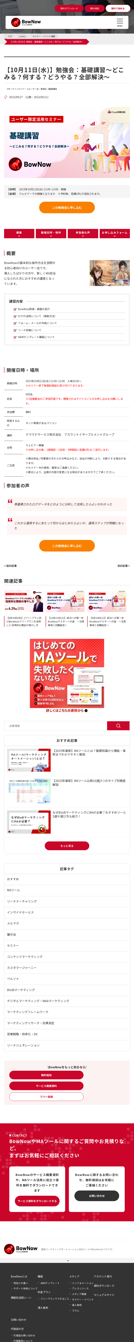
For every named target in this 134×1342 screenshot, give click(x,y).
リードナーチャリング (22, 901)
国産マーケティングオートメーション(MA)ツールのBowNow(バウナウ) (76, 1249)
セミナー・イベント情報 (27, 58)
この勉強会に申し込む (67, 207)
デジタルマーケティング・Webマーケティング (38, 1001)
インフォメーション (83, 1283)
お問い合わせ (97, 1196)
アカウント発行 (103, 1276)
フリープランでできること (54, 1298)
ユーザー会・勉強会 (37, 89)
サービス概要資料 (46, 1086)
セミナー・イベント (83, 1299)
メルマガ (13, 923)
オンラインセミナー (17, 89)
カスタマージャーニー (22, 967)
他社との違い (21, 1283)
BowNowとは (19, 1276)
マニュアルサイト (104, 1295)
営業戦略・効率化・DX (22, 1034)
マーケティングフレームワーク (27, 1012)
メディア (74, 1276)
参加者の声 (83, 232)
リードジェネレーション (23, 1045)
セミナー (13, 945)
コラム (75, 1310)
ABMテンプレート (50, 1283)
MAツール (13, 890)
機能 (40, 1276)
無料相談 (46, 1075)
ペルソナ (13, 978)
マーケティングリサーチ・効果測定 (30, 1023)
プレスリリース (80, 1288)
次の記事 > (123, 566)
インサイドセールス (20, 912)
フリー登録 (46, 1097)
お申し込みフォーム (115, 232)
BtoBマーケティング (21, 990)
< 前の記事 (10, 566)
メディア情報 (79, 1294)
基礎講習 (53, 89)
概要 (19, 232)
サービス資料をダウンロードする (37, 1201)
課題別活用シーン (21, 1297)
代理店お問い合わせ (24, 1335)
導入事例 (43, 1308)
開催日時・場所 (51, 232)
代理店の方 (17, 1329)
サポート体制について (26, 1288)
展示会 (11, 934)
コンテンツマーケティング (25, 956)
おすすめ (13, 879)
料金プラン (44, 1292)
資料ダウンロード (104, 1286)
